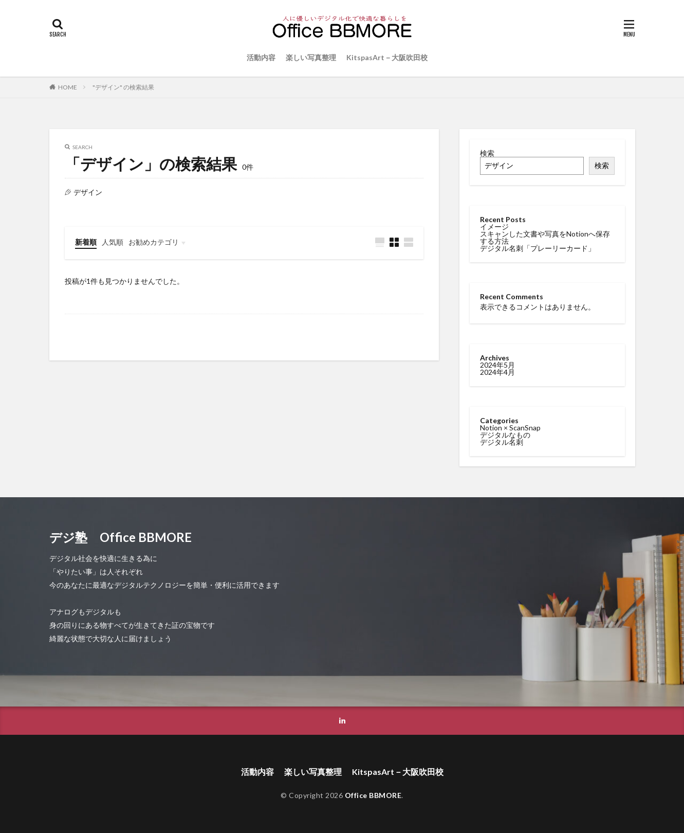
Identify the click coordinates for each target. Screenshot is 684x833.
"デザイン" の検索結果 (123, 87)
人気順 (112, 242)
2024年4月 (497, 371)
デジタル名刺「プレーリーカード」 (537, 248)
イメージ (494, 226)
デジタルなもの (505, 434)
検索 (487, 153)
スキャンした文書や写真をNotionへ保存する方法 (545, 237)
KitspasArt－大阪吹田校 (387, 57)
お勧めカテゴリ (153, 242)
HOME (67, 87)
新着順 (86, 242)
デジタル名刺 (501, 441)
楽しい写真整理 (311, 57)
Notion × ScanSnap (510, 427)
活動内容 (261, 57)
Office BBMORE (373, 795)
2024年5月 (497, 364)
